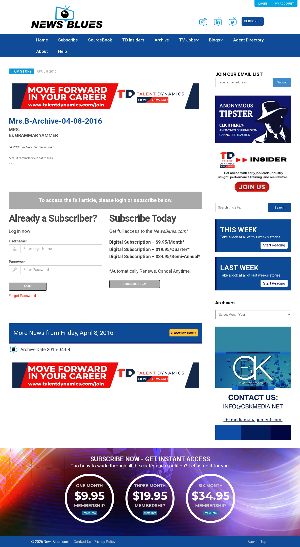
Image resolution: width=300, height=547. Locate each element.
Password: (18, 262)
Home (42, 39)
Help (62, 51)
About (42, 51)
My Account (284, 3)
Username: (18, 241)
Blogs (214, 39)
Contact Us (82, 542)
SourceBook (100, 39)
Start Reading (274, 245)
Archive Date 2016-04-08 (45, 349)
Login (262, 3)
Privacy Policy (104, 542)
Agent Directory (248, 39)
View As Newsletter (184, 332)
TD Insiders (133, 39)
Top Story (22, 71)
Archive (162, 39)
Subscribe (252, 21)
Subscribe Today (134, 284)
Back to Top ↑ (258, 542)
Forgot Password (22, 296)
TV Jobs (187, 39)
